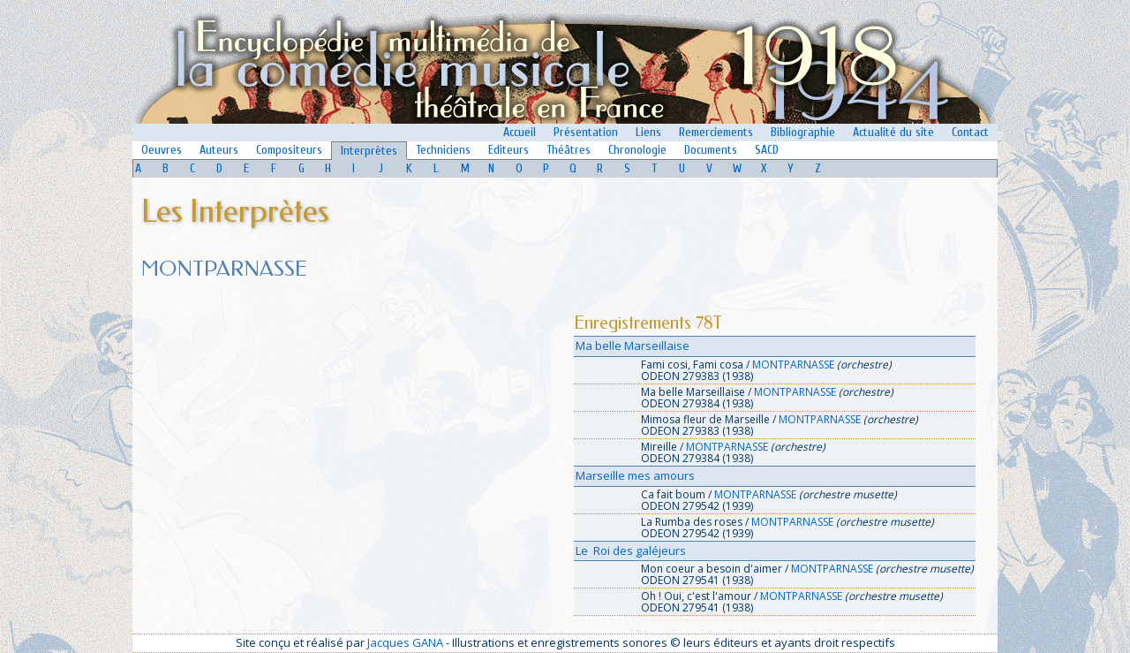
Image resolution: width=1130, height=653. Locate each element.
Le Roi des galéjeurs (631, 550)
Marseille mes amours (635, 475)
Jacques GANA (405, 642)
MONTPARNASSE (793, 364)
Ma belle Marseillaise (632, 345)
